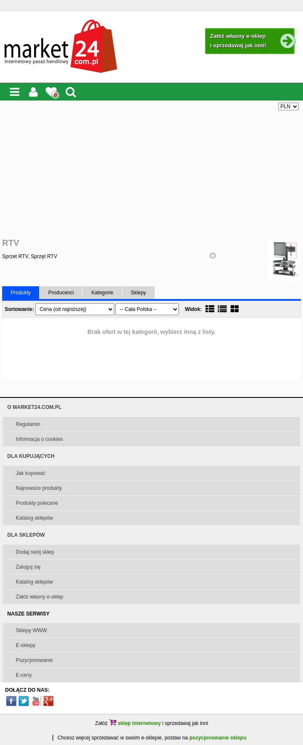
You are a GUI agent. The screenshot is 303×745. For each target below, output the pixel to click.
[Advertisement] (151, 174)
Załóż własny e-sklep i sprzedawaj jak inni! (252, 41)
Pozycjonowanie (34, 660)
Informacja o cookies (39, 439)
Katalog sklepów (34, 518)
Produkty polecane (37, 503)
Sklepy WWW (31, 630)
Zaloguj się (28, 567)
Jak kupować (30, 473)
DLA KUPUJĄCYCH (31, 456)
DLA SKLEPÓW (26, 535)
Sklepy (138, 293)
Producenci (61, 293)
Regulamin (28, 424)
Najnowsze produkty (39, 488)
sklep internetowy (135, 723)
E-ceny (24, 675)
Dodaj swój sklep (35, 552)
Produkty (21, 293)
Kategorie (102, 293)
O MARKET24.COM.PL (34, 407)
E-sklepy (25, 645)
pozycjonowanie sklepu (217, 738)
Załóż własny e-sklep (39, 597)
